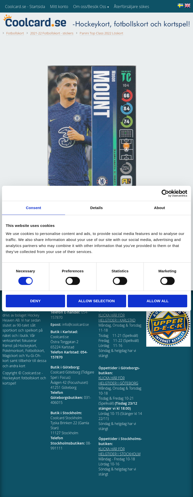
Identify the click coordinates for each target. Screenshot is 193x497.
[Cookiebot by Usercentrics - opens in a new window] (165, 193)
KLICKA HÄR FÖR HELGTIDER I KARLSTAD (117, 318)
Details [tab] (96, 208)
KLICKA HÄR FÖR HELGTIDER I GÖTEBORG (118, 380)
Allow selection (96, 301)
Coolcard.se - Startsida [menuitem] (25, 6)
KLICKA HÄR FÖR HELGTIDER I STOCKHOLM (119, 451)
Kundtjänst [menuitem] (123, 19)
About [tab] (159, 208)
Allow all (158, 301)
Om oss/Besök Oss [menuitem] (89, 6)
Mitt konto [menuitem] (59, 6)
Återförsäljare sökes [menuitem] (131, 6)
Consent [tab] (33, 208)
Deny (35, 301)
